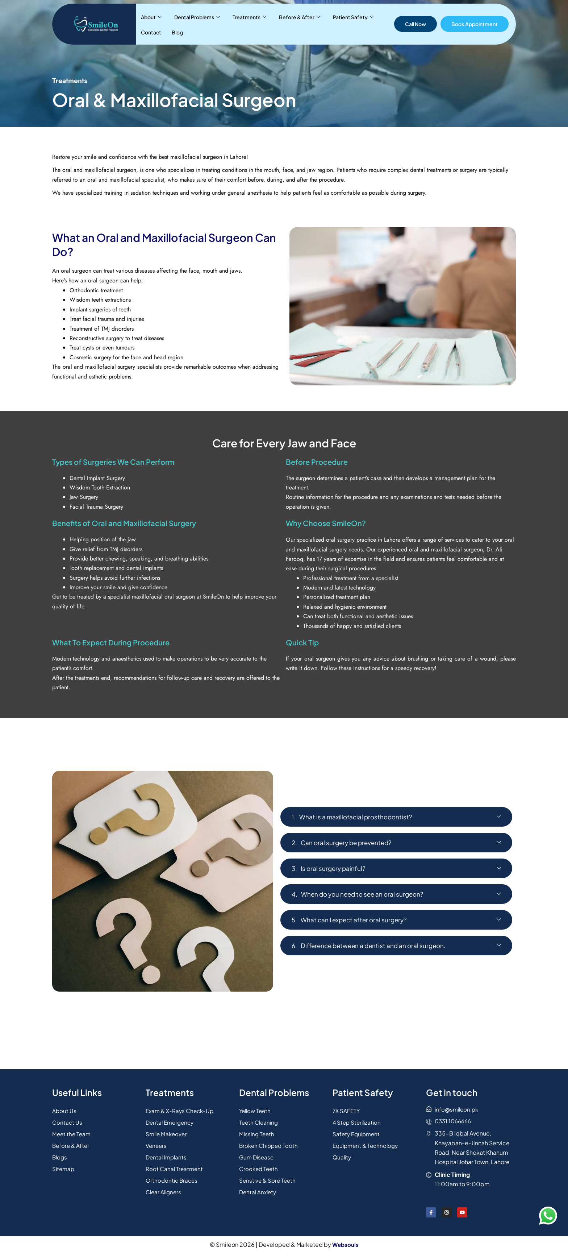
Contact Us (67, 1121)
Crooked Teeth (259, 1167)
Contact (359, 24)
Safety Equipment (358, 1132)
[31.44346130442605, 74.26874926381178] (284, 1037)
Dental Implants (167, 1155)
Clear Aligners (165, 1190)
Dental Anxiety (259, 1190)
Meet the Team (72, 1132)
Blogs (60, 1155)
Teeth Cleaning (259, 1121)
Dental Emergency (171, 1121)
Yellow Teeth (256, 1109)
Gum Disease (257, 1155)
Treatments (233, 24)
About (148, 24)
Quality (342, 1155)
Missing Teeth (257, 1132)
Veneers (157, 1144)
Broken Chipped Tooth (270, 1144)
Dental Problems (187, 24)
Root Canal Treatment (175, 1167)
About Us (64, 1109)
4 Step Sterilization (358, 1121)
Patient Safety (322, 24)
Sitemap (64, 1167)
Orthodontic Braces (173, 1179)
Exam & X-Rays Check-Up (181, 1109)
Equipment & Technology (367, 1144)
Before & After (276, 24)
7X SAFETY (347, 1109)
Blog (378, 24)
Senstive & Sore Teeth (268, 1179)
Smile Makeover (167, 1132)
